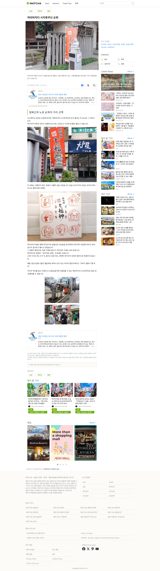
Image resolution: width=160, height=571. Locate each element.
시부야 (104, 44)
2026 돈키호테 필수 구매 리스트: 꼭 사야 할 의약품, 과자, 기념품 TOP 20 (125, 153)
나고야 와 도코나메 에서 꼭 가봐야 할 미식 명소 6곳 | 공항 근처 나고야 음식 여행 (125, 240)
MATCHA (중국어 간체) (61, 512)
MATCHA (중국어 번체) (88, 508)
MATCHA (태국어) (114, 508)
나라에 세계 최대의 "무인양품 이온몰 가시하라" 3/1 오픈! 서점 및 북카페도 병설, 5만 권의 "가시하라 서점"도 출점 (117, 86)
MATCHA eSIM (31, 521)
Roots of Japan (87, 533)
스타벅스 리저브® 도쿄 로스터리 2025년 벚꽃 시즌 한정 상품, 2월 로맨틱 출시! (125, 95)
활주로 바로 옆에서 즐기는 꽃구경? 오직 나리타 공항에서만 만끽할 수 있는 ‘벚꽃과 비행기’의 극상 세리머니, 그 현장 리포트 (125, 176)
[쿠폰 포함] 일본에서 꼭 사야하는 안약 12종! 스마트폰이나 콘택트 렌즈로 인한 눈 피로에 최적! (125, 144)
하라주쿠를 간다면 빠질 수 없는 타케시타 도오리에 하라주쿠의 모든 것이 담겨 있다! (62, 401)
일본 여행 (130, 44)
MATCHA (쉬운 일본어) (34, 517)
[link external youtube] (98, 549)
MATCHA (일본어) (32, 508)
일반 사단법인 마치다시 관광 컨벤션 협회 (52, 94)
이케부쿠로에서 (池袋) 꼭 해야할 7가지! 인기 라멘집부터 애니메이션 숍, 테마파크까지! (125, 185)
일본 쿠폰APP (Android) (116, 517)
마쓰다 (40, 11)
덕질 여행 (117, 44)
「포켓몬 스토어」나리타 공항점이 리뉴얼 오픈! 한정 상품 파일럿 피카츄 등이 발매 (125, 115)
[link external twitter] (89, 549)
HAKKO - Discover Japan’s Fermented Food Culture (100, 538)
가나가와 (85, 496)
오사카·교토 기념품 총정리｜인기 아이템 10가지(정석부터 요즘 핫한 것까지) (125, 230)
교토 (84, 487)
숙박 (121, 59)
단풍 (123, 44)
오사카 (104, 47)
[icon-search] (132, 3)
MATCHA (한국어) (32, 512)
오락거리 (105, 64)
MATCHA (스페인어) (60, 517)
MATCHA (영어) (58, 508)
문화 (48, 11)
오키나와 (112, 491)
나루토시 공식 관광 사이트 (35, 538)
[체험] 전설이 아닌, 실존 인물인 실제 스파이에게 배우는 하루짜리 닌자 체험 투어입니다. (125, 200)
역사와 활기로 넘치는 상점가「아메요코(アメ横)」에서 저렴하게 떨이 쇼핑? (85, 401)
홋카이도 (112, 487)
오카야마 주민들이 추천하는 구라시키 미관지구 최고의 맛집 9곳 (125, 209)
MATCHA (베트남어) (114, 512)
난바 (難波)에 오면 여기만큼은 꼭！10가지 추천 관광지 (125, 163)
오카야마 (112, 496)
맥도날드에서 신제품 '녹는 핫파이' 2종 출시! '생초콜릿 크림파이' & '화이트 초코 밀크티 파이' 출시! (125, 126)
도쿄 (30, 11)
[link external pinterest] (93, 549)
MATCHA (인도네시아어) (89, 512)
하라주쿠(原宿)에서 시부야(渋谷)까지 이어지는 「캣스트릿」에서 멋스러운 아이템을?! (38, 401)
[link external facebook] (84, 549)
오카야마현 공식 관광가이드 (36, 533)
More (92, 422)
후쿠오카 (111, 47)
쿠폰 (76, 3)
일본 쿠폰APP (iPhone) (89, 517)
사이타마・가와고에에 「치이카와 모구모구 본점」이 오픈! (125, 105)
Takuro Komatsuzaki (37, 406)
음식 (104, 59)
